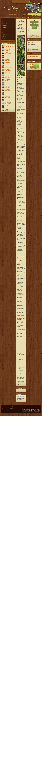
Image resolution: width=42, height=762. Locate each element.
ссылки (4, 37)
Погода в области (34, 68)
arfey (18, 377)
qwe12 (29, 50)
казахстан (4, 30)
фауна (4, 25)
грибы (4, 19)
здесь (38, 36)
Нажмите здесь (33, 31)
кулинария (5, 32)
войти (15, 1)
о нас (3, 39)
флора (4, 23)
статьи (4, 34)
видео (3, 28)
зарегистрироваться (23, 1)
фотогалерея (5, 21)
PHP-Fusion (12, 408)
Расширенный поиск (36, 15)
